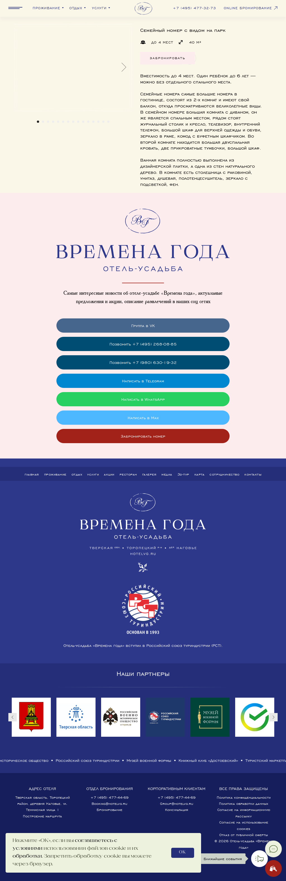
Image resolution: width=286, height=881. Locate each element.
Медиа (166, 474)
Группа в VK (143, 325)
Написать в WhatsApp (143, 399)
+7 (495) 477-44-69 (109, 797)
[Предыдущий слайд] (12, 717)
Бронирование (109, 809)
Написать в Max (143, 417)
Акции (109, 474)
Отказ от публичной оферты (243, 834)
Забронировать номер (143, 436)
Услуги (93, 474)
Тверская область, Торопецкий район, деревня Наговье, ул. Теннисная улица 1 (42, 803)
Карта (199, 474)
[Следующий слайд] (273, 717)
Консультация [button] (176, 809)
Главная (32, 474)
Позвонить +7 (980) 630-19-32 (143, 362)
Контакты (252, 474)
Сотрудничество (224, 474)
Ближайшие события (223, 858)
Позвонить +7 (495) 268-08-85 (143, 344)
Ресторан (128, 474)
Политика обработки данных (243, 803)
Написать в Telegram (143, 380)
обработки (27, 856)
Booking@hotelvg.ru (109, 803)
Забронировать (167, 58)
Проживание (55, 474)
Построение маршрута (42, 816)
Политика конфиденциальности (244, 797)
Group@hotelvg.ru (176, 803)
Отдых (77, 474)
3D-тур (183, 474)
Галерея (149, 474)
